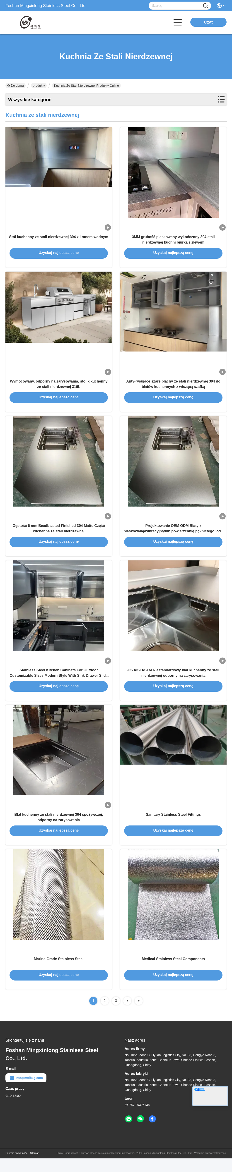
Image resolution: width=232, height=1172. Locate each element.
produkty (39, 85)
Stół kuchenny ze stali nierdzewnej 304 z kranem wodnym (58, 239)
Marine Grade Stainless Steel (59, 972)
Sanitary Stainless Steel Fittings (173, 826)
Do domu (15, 85)
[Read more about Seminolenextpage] (127, 1014)
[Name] (205, 6)
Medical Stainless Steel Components (173, 972)
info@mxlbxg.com (26, 1091)
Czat (208, 22)
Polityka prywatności (16, 1166)
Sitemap (34, 1166)
